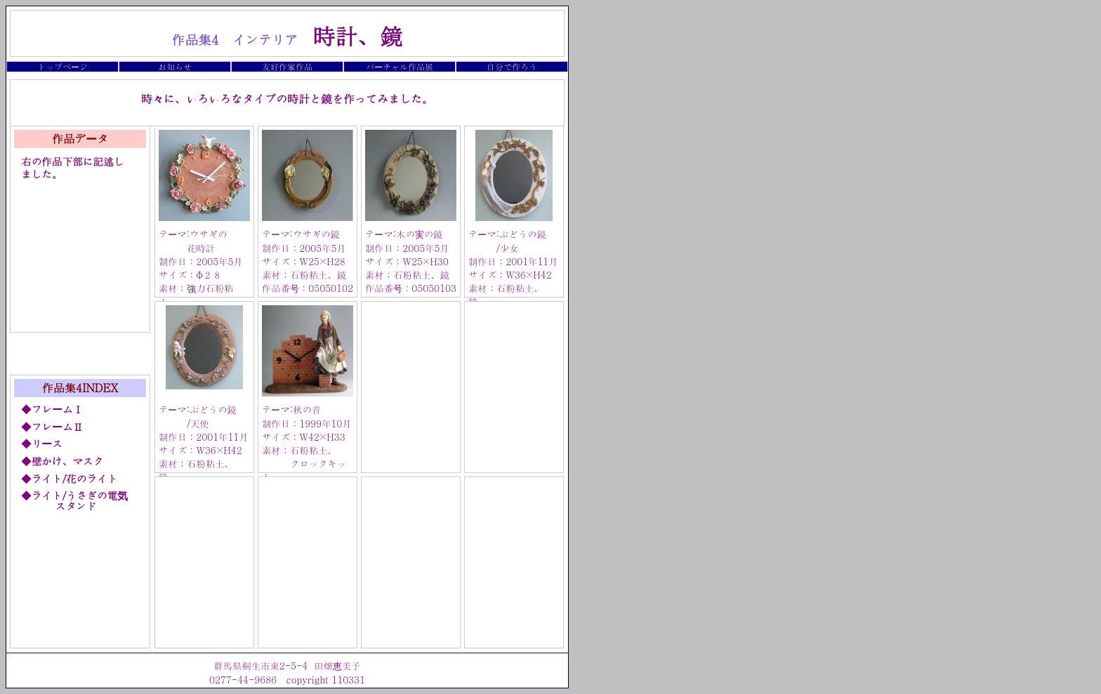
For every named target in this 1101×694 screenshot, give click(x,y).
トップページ (62, 66)
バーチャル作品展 (399, 66)
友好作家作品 (287, 66)
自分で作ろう (512, 66)
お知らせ (175, 66)
